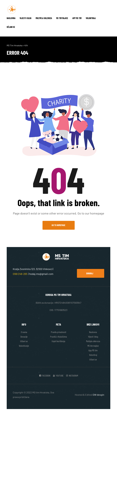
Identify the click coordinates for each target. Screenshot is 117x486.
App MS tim (77, 18)
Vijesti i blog (25, 18)
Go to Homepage (58, 225)
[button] (90, 273)
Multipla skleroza (44, 18)
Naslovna (11, 18)
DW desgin (98, 394)
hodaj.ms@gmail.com (41, 273)
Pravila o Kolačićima (58, 336)
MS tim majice (62, 18)
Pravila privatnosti (58, 332)
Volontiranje (24, 345)
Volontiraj (91, 18)
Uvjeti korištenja (58, 341)
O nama (24, 332)
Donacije (24, 336)
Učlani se (11, 27)
